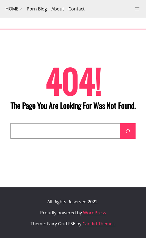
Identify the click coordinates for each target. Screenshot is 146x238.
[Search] (128, 131)
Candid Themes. (99, 224)
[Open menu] (137, 9)
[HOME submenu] (21, 8)
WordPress (94, 213)
